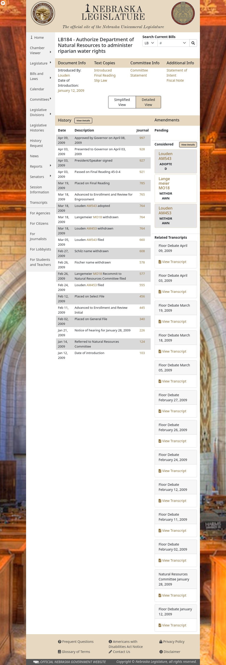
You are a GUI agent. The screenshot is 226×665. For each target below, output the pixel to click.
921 (142, 172)
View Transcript (172, 261)
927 (142, 160)
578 (142, 262)
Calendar (37, 89)
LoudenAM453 (166, 210)
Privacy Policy (171, 641)
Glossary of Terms (74, 651)
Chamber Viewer (40, 50)
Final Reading (105, 75)
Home (38, 37)
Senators (40, 176)
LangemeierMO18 (164, 183)
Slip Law (100, 80)
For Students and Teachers (40, 262)
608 (142, 251)
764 (142, 206)
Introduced (103, 70)
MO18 (97, 217)
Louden (64, 75)
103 (142, 353)
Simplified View (122, 102)
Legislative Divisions (40, 112)
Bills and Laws (40, 76)
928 (142, 149)
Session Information (39, 189)
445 (142, 307)
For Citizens (39, 223)
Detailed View (148, 102)
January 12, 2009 (71, 90)
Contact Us (119, 651)
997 (142, 138)
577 (142, 273)
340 (142, 319)
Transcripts (38, 202)
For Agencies (40, 213)
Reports (40, 166)
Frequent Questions (76, 641)
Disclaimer (169, 651)
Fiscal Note (175, 80)
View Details (83, 120)
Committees (40, 99)
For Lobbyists (40, 249)
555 (142, 285)
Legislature (40, 63)
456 (142, 296)
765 (142, 194)
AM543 (91, 206)
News (34, 156)
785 (142, 183)
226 (142, 330)
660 (142, 239)
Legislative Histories (38, 127)
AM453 (91, 228)
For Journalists (38, 236)
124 (142, 341)
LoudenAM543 (166, 156)
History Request (36, 143)
